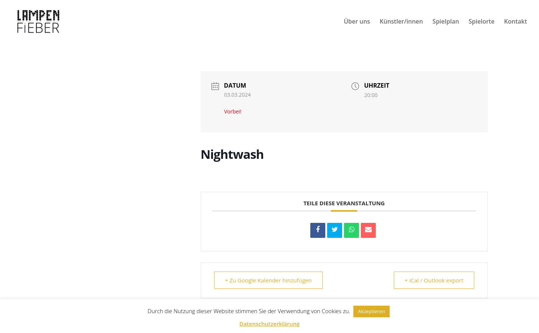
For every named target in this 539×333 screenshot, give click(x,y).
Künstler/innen (401, 22)
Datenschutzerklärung (269, 323)
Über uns (357, 22)
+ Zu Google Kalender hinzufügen (268, 280)
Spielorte (481, 22)
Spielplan (446, 22)
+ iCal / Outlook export (434, 280)
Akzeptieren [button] (371, 311)
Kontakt (515, 22)
